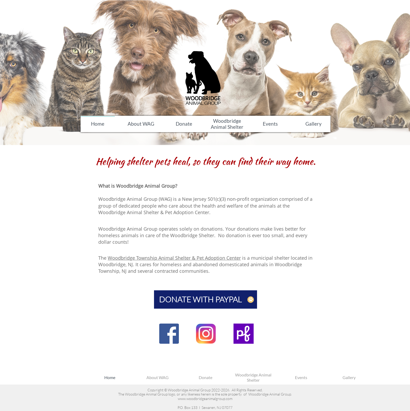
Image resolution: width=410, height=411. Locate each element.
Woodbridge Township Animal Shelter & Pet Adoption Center (174, 258)
